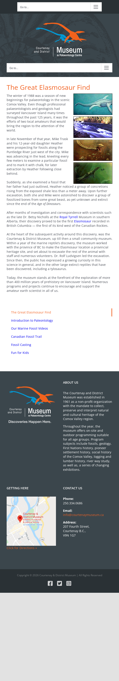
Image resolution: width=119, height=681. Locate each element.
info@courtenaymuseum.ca (83, 515)
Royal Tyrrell (69, 217)
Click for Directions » (22, 548)
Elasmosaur (82, 221)
